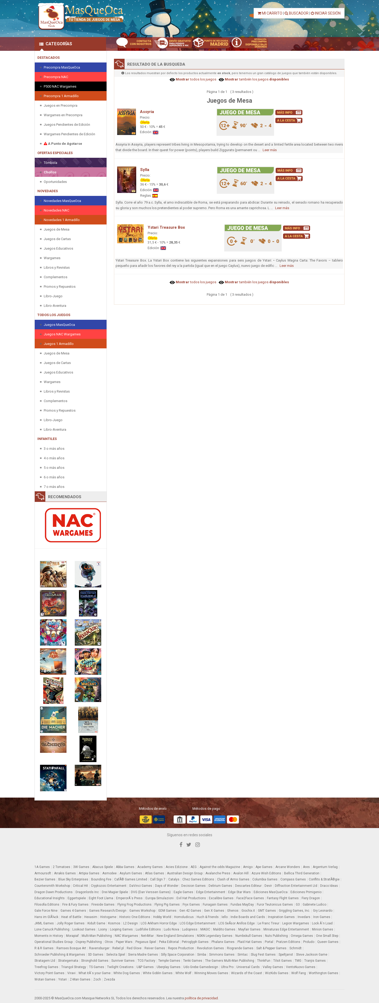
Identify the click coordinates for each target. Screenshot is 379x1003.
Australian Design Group (184, 873)
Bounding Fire (101, 879)
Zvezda (109, 979)
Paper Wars (124, 942)
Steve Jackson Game (311, 954)
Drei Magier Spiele (115, 892)
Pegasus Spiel (145, 942)
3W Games (81, 867)
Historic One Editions (134, 917)
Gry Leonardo (322, 910)
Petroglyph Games (195, 942)
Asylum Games (131, 873)
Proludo (308, 942)
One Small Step (327, 936)
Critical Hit (80, 886)
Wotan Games (44, 979)
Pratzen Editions (288, 942)
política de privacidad (201, 998)
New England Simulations (175, 936)
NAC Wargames (126, 936)
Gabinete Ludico (314, 904)
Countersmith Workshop (52, 886)
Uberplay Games (168, 967)
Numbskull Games (248, 936)
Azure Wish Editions (266, 873)
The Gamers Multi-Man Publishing (229, 960)
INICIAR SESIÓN (326, 13)
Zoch (97, 979)
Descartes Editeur (248, 886)
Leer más (270, 150)
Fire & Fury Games (75, 904)
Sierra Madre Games (143, 954)
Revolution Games (210, 948)
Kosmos (114, 923)
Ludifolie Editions (148, 929)
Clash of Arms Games (233, 879)
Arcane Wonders (287, 867)
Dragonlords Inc (87, 892)
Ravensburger (99, 948)
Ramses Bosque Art (71, 948)
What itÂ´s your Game (94, 973)
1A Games (42, 867)
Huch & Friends (208, 917)
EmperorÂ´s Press (129, 898)
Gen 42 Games (190, 910)
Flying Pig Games (167, 904)
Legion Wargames (295, 923)
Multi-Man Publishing (97, 936)
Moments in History (48, 936)
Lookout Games (83, 929)
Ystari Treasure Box (166, 227)
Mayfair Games (249, 929)
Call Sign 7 (157, 879)
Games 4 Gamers (73, 910)
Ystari (62, 979)
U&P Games (145, 967)
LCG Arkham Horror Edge (159, 923)
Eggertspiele (77, 898)
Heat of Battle (71, 917)
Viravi (71, 973)
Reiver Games (154, 948)
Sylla (144, 169)
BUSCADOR (297, 13)
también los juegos (256, 79)
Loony (102, 929)
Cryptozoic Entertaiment (108, 886)
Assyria (147, 111)
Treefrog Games (46, 967)
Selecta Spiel (115, 954)
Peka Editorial (169, 942)
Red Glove (134, 948)
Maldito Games (224, 929)
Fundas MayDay (242, 904)
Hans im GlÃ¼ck (46, 917)
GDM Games (167, 910)
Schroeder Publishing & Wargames (59, 954)
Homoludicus (184, 917)
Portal (269, 942)
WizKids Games (276, 973)
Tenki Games (192, 960)
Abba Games (125, 867)
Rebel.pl (118, 948)
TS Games (96, 967)
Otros (109, 942)
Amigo (248, 867)
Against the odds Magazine (220, 867)
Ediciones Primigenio (305, 892)
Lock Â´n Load (322, 923)
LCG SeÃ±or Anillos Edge (236, 923)
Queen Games (327, 942)
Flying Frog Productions (134, 904)
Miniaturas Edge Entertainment (286, 929)
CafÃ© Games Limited (130, 879)
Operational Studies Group (53, 942)
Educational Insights (49, 898)
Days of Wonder (166, 886)
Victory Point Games (49, 973)
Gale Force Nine (46, 910)
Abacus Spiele (102, 867)
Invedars (304, 917)
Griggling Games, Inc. (294, 910)
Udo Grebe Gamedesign (200, 967)
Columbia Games (264, 879)
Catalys (173, 879)
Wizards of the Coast (246, 973)
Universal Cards (248, 967)
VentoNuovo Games (300, 967)
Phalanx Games (223, 942)
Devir (268, 886)
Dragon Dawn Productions (53, 892)
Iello (225, 917)
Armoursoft (42, 873)
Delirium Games (220, 886)
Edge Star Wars (239, 892)
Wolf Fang (298, 973)
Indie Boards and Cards (248, 917)
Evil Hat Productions (191, 898)
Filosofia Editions (46, 904)
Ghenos (233, 910)
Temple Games (169, 960)
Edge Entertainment (210, 892)
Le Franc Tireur (268, 923)
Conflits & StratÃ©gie (324, 879)
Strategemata (68, 960)
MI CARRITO (270, 13)
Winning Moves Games (211, 973)
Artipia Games (89, 873)
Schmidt (295, 948)
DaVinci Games (140, 886)
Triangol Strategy (73, 967)
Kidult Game (96, 923)
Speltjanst (286, 954)
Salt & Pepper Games (271, 948)
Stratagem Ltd (44, 960)
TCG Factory (146, 960)
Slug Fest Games (263, 954)
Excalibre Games (221, 898)
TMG (298, 960)
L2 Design (130, 923)
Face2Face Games (250, 898)
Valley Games (273, 967)
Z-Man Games (80, 979)
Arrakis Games (65, 873)
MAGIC (205, 929)
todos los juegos (195, 79)
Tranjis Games (315, 960)
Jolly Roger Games (71, 923)
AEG (194, 867)
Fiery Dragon (311, 898)
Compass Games (293, 879)
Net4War (147, 936)
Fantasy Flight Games (283, 898)
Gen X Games (214, 910)
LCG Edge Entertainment (197, 923)
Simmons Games (222, 954)
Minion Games (322, 929)
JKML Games (44, 923)
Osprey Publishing (89, 942)
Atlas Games (154, 873)
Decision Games (193, 886)
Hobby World (162, 917)
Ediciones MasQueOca (271, 892)
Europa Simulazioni (160, 898)
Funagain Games (215, 904)
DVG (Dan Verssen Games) (151, 892)
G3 (298, 904)
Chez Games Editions (198, 879)
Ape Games (263, 867)
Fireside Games (102, 904)
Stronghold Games (94, 960)
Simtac (242, 954)
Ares (306, 867)
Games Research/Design (107, 910)
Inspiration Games (281, 917)
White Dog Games (126, 973)
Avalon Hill (241, 873)
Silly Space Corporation (177, 954)
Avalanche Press (217, 873)
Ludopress (189, 929)
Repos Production (181, 948)
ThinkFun (263, 960)
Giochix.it (248, 910)
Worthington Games (323, 973)
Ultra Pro (227, 967)
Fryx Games (191, 904)
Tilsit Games (282, 960)
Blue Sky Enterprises (73, 879)
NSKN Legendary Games (214, 936)
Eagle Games (183, 892)
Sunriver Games (123, 960)
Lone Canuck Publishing (51, 929)
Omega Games (302, 936)
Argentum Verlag (325, 867)
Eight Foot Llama (101, 898)
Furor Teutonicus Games (275, 904)
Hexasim (90, 917)
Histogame (108, 917)
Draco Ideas (329, 886)
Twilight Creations (120, 967)
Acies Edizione (177, 867)
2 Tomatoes (61, 867)
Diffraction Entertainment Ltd (296, 886)
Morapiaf (72, 936)
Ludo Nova (171, 929)
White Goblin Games (158, 973)
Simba (201, 954)
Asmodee (109, 873)
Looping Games (121, 929)
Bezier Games (44, 879)
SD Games (95, 954)
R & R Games (44, 948)
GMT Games (267, 910)
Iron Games (321, 917)
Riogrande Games (240, 948)
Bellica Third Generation (301, 873)
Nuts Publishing (276, 936)
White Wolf (183, 973)
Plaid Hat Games (249, 942)
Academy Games (150, 867)
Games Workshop (142, 910)
